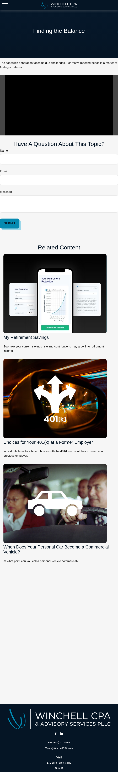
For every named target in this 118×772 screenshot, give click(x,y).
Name (4, 150)
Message (6, 191)
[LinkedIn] (61, 733)
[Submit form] (9, 223)
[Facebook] (55, 733)
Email (3, 171)
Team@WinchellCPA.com (59, 748)
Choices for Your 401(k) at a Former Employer (48, 442)
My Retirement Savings (26, 337)
